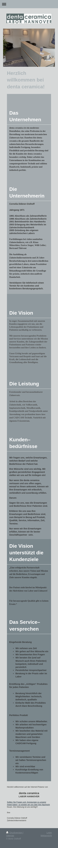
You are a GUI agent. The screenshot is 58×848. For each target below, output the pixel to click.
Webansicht (46, 835)
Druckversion (14, 832)
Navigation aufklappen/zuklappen (29, 4)
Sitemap (10, 835)
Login (49, 832)
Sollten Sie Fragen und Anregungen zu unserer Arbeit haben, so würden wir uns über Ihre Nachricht (28, 803)
